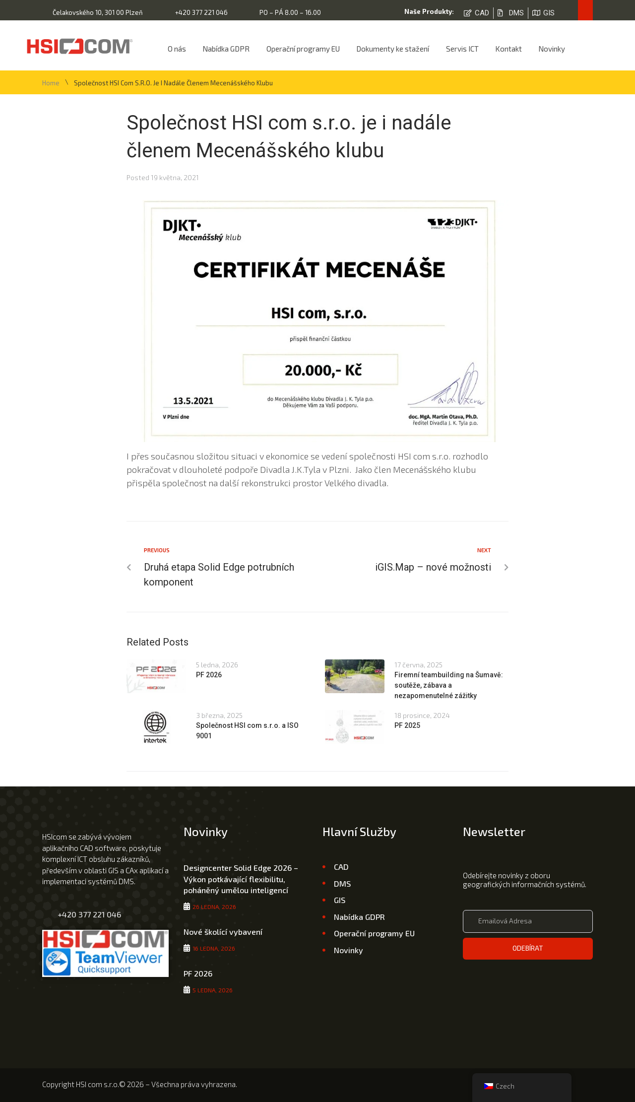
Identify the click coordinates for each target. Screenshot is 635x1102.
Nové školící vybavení (223, 931)
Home (51, 83)
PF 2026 (209, 675)
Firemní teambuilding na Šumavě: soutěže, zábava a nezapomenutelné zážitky (448, 685)
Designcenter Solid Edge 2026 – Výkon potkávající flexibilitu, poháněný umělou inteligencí (241, 879)
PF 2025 (407, 725)
